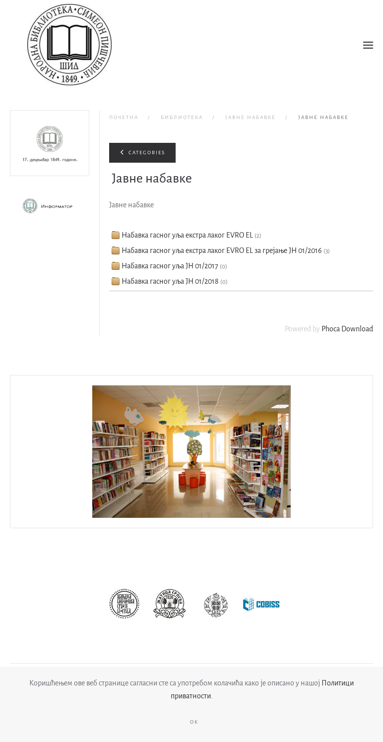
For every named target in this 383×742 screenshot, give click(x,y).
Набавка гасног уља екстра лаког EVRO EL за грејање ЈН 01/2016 (222, 250)
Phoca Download (347, 329)
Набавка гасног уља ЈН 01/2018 (170, 281)
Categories (142, 152)
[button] (368, 45)
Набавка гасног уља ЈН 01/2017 (170, 266)
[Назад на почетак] (69, 45)
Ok (194, 722)
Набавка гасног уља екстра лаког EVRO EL (187, 235)
